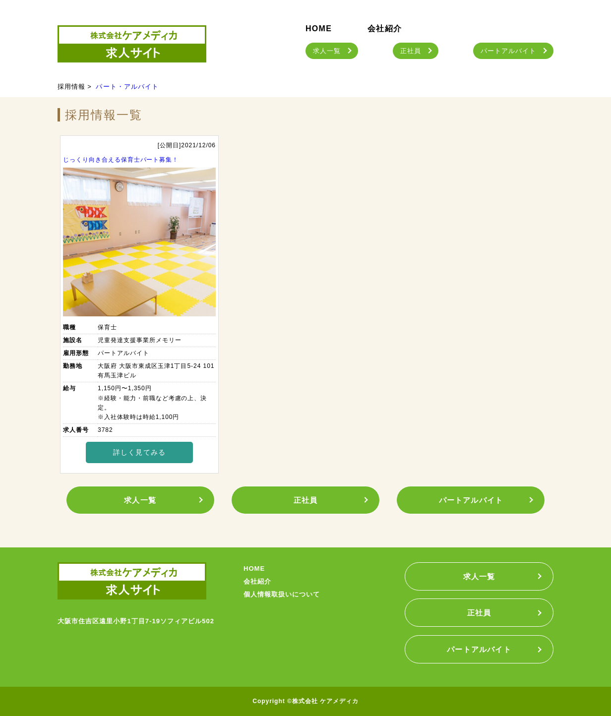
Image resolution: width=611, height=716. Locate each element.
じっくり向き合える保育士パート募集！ (121, 159)
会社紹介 (384, 28)
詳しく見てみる (139, 452)
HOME (319, 28)
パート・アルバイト (127, 86)
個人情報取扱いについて (282, 594)
